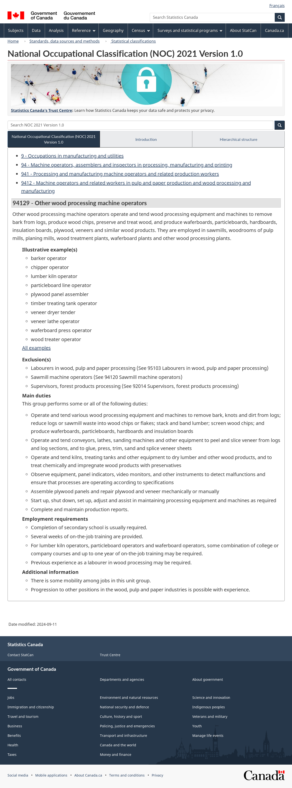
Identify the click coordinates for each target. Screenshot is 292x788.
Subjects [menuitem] (16, 30)
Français (277, 5)
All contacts (17, 679)
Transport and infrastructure (123, 735)
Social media (18, 775)
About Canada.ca (88, 775)
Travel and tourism (23, 716)
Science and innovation (211, 697)
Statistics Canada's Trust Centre (41, 110)
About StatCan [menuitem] (243, 30)
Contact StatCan (21, 655)
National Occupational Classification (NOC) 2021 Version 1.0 (54, 139)
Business (15, 726)
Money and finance (115, 754)
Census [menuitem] (141, 30)
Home (13, 41)
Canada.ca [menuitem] (274, 30)
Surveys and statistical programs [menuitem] (190, 30)
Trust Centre (110, 655)
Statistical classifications (133, 41)
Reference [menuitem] (83, 30)
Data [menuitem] (36, 30)
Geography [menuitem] (113, 30)
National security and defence (124, 707)
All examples (36, 348)
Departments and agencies (122, 679)
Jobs (11, 697)
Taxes (12, 754)
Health (13, 745)
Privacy (157, 775)
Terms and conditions (127, 775)
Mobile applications (51, 775)
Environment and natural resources (129, 697)
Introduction (146, 139)
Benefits (14, 735)
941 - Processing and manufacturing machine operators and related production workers (120, 174)
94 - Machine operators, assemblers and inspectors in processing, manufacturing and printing (126, 165)
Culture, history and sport (121, 716)
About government (207, 679)
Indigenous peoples (208, 707)
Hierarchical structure (238, 139)
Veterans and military (209, 716)
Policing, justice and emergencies (127, 726)
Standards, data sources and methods (64, 41)
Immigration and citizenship (31, 707)
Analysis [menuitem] (56, 30)
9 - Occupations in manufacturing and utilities (72, 156)
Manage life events (207, 735)
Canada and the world (118, 745)
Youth (197, 726)
